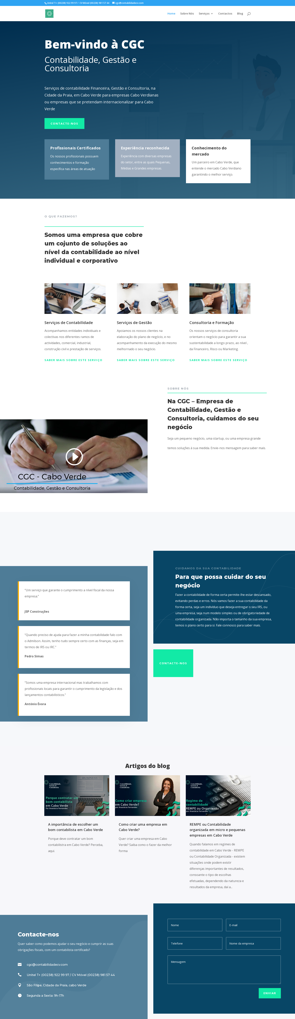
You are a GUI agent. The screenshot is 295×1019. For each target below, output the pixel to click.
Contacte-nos (64, 123)
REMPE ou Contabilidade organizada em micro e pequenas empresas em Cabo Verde (217, 830)
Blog (240, 13)
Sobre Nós (187, 13)
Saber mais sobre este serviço (73, 360)
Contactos (225, 13)
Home (171, 13)
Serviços (204, 13)
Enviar (269, 993)
